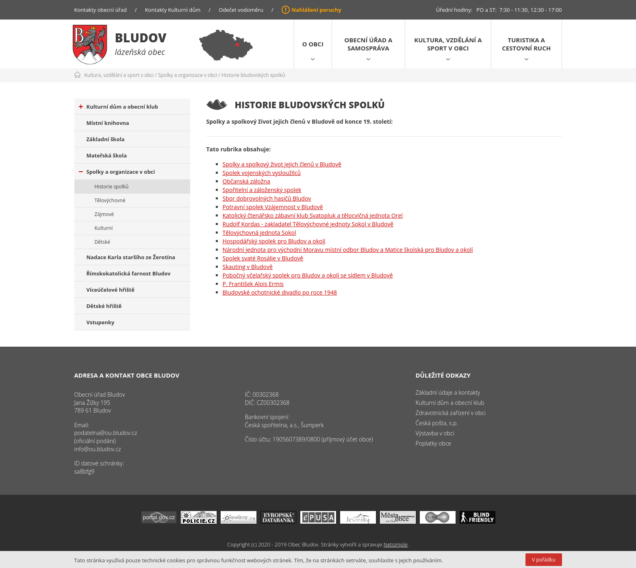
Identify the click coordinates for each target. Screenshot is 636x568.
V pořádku (543, 559)
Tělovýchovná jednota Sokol (259, 232)
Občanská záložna (246, 181)
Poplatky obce (433, 443)
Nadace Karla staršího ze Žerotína (131, 257)
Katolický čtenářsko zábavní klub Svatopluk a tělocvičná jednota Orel (313, 215)
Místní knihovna (108, 123)
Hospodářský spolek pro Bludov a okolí (274, 241)
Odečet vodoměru (241, 9)
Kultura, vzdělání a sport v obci (448, 44)
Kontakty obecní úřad (100, 9)
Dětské (102, 241)
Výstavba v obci (435, 433)
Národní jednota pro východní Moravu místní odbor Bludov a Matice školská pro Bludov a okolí (348, 249)
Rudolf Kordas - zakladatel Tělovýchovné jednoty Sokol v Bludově (308, 224)
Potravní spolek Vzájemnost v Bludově (273, 207)
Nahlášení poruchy (316, 9)
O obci (312, 44)
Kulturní (104, 228)
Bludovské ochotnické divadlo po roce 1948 (280, 292)
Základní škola (106, 139)
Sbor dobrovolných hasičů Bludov (267, 198)
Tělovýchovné (110, 200)
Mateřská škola (107, 155)
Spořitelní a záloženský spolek (262, 190)
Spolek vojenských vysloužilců (262, 173)
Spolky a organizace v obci (187, 75)
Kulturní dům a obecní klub (118, 106)
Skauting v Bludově (248, 267)
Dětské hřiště (104, 306)
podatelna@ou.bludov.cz (105, 433)
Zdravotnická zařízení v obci (451, 413)
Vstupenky (101, 322)
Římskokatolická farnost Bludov (129, 273)
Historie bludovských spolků (253, 75)
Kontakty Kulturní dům (173, 9)
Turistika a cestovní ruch (526, 44)
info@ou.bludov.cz (97, 449)
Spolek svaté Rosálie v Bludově (263, 258)
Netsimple (396, 544)
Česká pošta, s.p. (437, 423)
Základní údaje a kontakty (448, 392)
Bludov (141, 37)
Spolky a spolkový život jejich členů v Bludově (282, 164)
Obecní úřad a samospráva (368, 44)
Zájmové (104, 214)
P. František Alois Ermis (253, 284)
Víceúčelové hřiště (111, 289)
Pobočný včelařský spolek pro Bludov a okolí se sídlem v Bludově (308, 275)
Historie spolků (112, 186)
